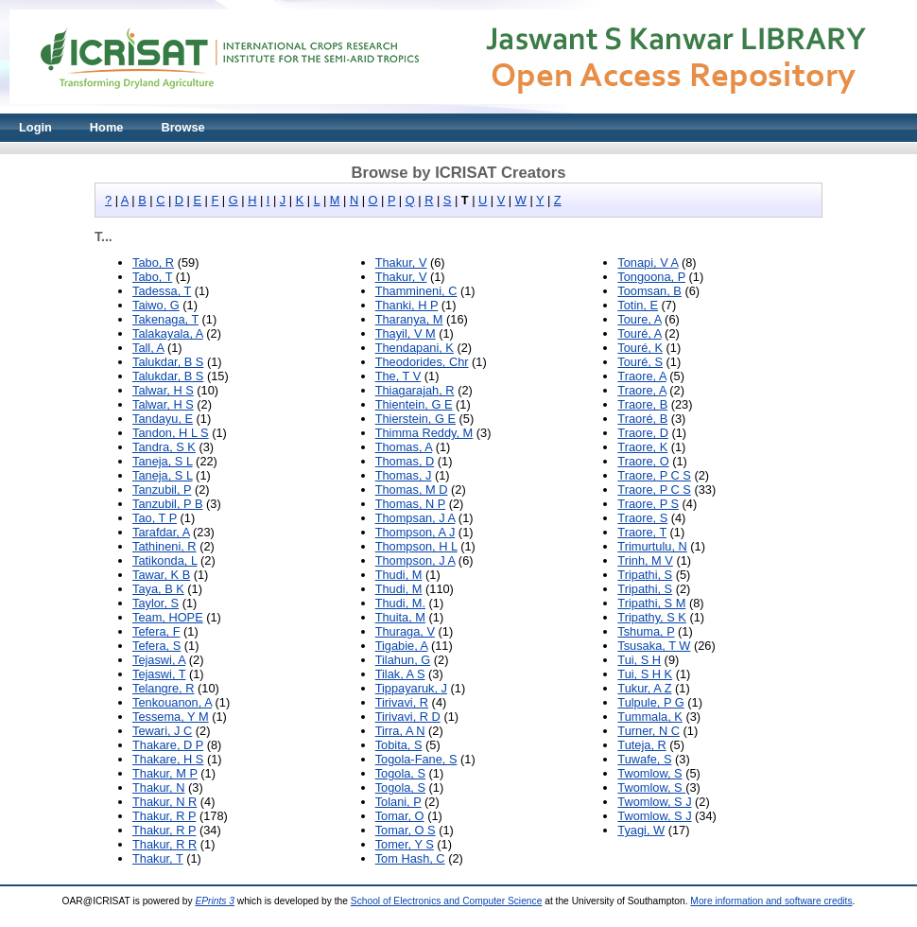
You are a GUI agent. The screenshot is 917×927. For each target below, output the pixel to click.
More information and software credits (771, 901)
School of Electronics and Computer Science (447, 901)
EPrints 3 (214, 901)
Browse (182, 127)
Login (35, 127)
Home (107, 127)
